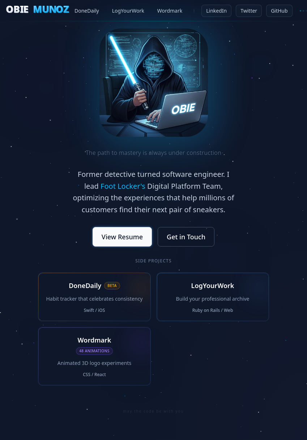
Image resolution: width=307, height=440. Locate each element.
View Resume (122, 238)
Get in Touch (186, 238)
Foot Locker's (123, 186)
